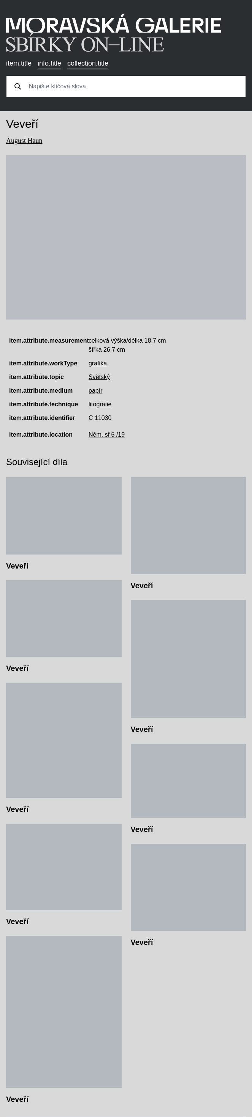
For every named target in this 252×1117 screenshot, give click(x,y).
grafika (98, 363)
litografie (100, 404)
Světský (99, 377)
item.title (19, 63)
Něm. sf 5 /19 (107, 434)
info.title (49, 63)
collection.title (87, 63)
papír (95, 390)
